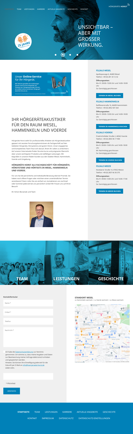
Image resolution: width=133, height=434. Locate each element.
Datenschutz (66, 418)
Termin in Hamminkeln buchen (113, 126)
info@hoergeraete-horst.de (33, 365)
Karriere (40, 6)
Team (18, 6)
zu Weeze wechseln (117, 300)
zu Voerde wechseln (101, 300)
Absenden (11, 391)
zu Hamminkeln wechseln (84, 300)
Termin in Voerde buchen (110, 160)
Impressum (48, 418)
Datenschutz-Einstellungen (94, 418)
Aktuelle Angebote (54, 6)
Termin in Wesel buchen (110, 95)
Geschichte (71, 6)
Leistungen (28, 6)
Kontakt (83, 6)
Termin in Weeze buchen (110, 191)
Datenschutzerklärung (24, 352)
